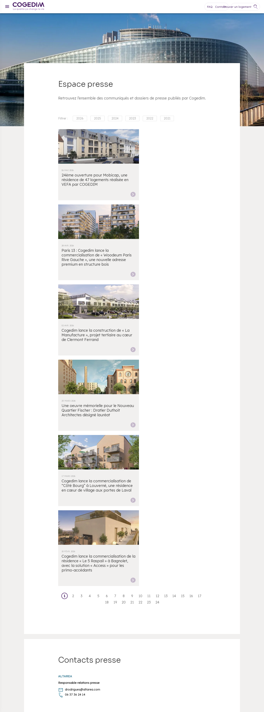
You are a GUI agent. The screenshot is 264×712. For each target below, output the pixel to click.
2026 (80, 118)
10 (140, 358)
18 (107, 365)
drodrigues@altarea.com (82, 452)
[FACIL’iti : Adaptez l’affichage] (238, 588)
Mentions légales (19, 589)
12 (157, 358)
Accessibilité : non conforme (131, 543)
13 (166, 358)
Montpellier (124, 509)
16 (191, 358)
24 (157, 365)
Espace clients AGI (125, 558)
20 (124, 365)
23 (149, 365)
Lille (86, 509)
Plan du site (16, 558)
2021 (167, 118)
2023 (132, 118)
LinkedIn (206, 619)
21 (132, 365)
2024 (115, 118)
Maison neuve (17, 574)
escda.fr (73, 689)
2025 (97, 118)
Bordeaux (73, 509)
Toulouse (223, 509)
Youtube (189, 619)
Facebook (180, 619)
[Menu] (7, 6)
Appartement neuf (20, 569)
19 (115, 365)
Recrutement (121, 569)
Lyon (95, 509)
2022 (149, 118)
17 (199, 358)
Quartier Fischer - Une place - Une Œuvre (141, 579)
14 (174, 358)
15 (183, 358)
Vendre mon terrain (21, 564)
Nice (183, 509)
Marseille (108, 509)
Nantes (141, 509)
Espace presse (122, 574)
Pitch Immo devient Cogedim (132, 584)
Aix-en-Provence (201, 509)
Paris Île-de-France (163, 509)
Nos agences (17, 543)
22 (140, 365)
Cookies (13, 579)
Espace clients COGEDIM (130, 553)
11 (149, 358)
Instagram (197, 619)
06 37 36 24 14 (75, 457)
